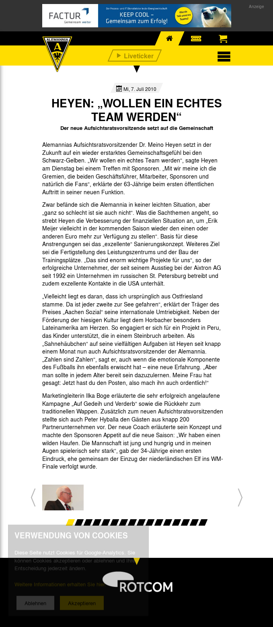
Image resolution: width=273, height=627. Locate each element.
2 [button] (79, 522)
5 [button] (105, 522)
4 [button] (96, 522)
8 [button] (132, 522)
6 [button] (114, 522)
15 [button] (194, 522)
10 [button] (149, 522)
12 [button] (167, 522)
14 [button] (185, 522)
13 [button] (176, 522)
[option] (63, 497)
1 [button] (70, 522)
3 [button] (87, 522)
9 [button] (141, 522)
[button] (33, 498)
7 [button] (123, 522)
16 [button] (202, 522)
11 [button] (158, 522)
